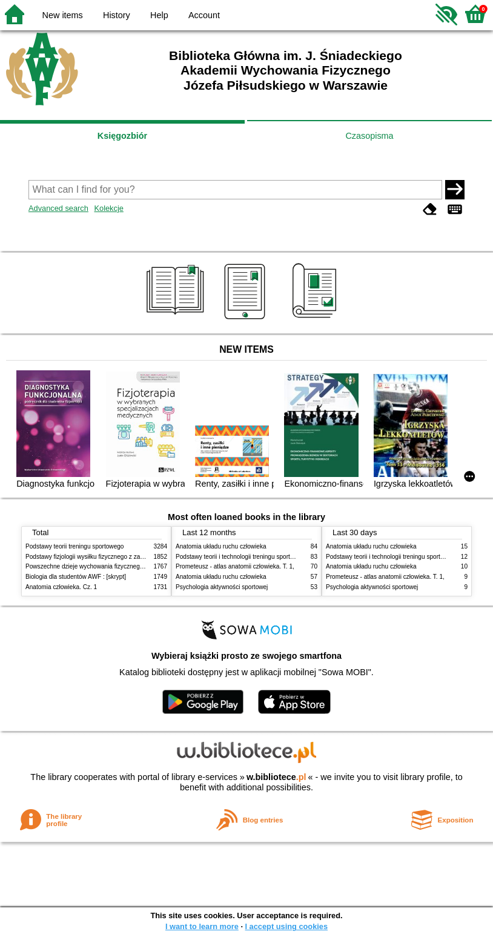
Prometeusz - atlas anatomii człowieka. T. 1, (235, 566)
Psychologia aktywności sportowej (222, 587)
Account (204, 15)
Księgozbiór (122, 136)
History (116, 15)
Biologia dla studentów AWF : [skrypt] (75, 576)
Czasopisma (369, 136)
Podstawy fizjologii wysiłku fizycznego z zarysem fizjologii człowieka (116, 556)
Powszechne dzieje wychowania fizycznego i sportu (95, 566)
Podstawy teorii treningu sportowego (74, 546)
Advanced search (58, 208)
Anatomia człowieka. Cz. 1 (61, 587)
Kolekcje (108, 208)
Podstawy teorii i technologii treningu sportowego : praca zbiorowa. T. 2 (272, 556)
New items (62, 15)
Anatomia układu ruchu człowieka (221, 546)
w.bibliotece (276, 777)
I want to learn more (202, 926)
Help (159, 15)
